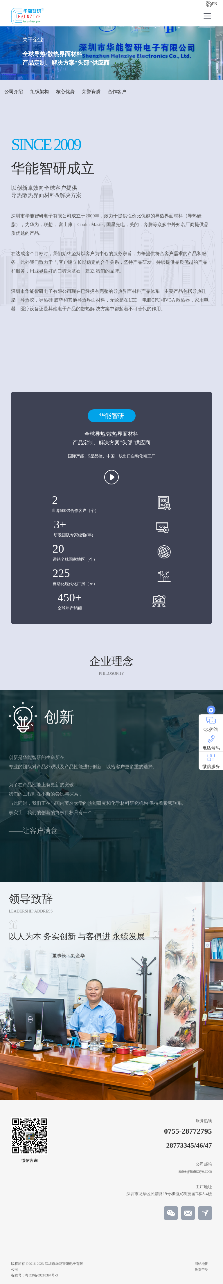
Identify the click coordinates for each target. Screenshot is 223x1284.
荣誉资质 (91, 91)
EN (211, 4)
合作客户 (117, 91)
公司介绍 (13, 91)
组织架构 (39, 91)
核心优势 (65, 91)
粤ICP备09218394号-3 (41, 1275)
